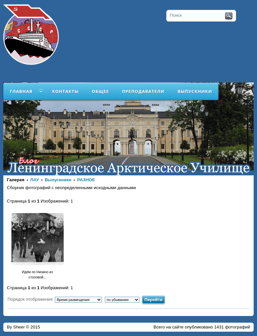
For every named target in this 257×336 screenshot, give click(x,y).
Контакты (65, 91)
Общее (100, 91)
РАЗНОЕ (86, 179)
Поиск (229, 16)
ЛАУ (34, 179)
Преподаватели (143, 91)
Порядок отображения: (55, 299)
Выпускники (194, 91)
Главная (21, 91)
